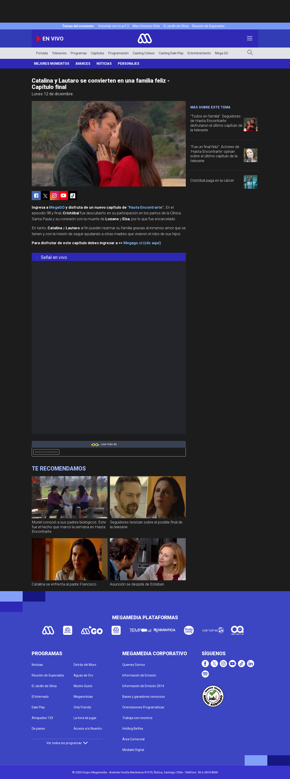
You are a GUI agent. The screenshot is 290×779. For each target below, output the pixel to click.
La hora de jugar (85, 718)
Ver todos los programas (67, 743)
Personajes (128, 63)
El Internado (40, 696)
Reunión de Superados (208, 26)
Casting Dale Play (171, 53)
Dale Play (38, 707)
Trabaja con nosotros (137, 718)
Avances (82, 63)
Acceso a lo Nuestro (88, 728)
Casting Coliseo (144, 53)
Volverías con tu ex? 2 (113, 26)
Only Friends (82, 707)
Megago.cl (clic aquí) (142, 243)
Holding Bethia (132, 728)
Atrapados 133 (42, 718)
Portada (42, 53)
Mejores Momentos (51, 63)
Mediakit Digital (133, 750)
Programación (118, 53)
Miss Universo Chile (146, 26)
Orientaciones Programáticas (143, 707)
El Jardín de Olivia (176, 26)
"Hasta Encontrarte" (146, 207)
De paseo (38, 728)
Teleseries (59, 53)
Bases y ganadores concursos (143, 696)
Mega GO (221, 53)
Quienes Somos (133, 665)
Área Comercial (133, 739)
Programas (79, 53)
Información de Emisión (139, 675)
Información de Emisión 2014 (143, 686)
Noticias (104, 63)
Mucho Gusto (83, 686)
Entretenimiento (199, 53)
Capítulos (97, 53)
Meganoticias (83, 696)
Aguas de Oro (83, 675)
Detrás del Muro (85, 665)
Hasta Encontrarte (46, 452)
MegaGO (57, 207)
